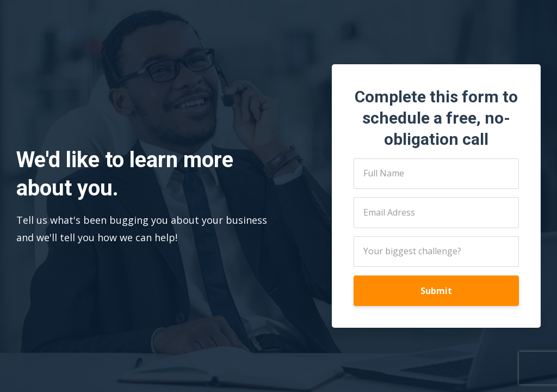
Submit (436, 291)
